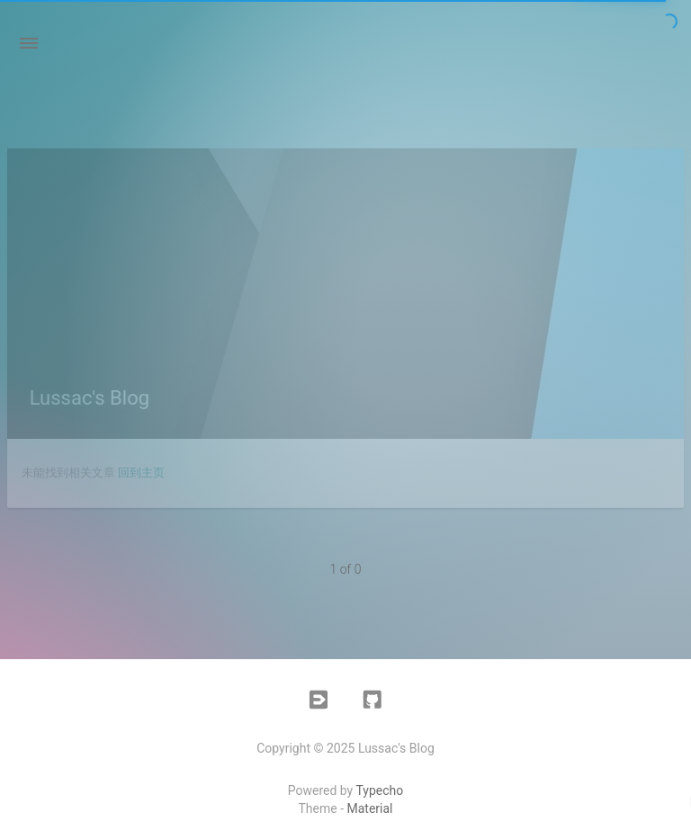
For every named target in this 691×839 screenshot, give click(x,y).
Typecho (379, 790)
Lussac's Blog (89, 398)
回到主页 (141, 472)
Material (370, 808)
